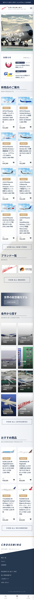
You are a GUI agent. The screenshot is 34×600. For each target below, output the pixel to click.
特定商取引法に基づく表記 (9, 571)
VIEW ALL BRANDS (17, 280)
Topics (3, 561)
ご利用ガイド (5, 579)
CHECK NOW (11, 302)
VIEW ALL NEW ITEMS (17, 247)
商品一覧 (3, 557)
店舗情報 (3, 565)
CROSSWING (11, 544)
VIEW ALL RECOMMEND (17, 528)
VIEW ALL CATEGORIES (17, 422)
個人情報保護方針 (6, 575)
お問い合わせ (5, 582)
